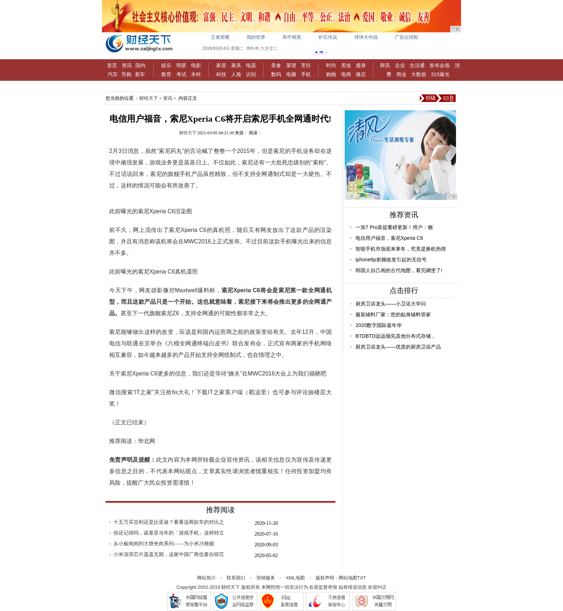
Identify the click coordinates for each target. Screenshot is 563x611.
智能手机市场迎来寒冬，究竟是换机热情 (400, 249)
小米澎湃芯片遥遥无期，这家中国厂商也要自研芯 (168, 554)
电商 (346, 74)
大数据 (418, 74)
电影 (196, 65)
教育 (166, 74)
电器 (251, 65)
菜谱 (291, 65)
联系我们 (236, 577)
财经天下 (148, 98)
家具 (236, 65)
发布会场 (439, 65)
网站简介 (206, 577)
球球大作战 (366, 37)
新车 (140, 74)
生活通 (417, 65)
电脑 (291, 74)
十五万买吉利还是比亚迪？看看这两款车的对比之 (168, 522)
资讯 (127, 65)
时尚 (331, 65)
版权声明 (325, 577)
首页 (112, 65)
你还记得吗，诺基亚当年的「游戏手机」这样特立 (168, 533)
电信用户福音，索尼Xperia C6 (389, 238)
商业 (401, 74)
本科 (196, 74)
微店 (361, 74)
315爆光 (440, 74)
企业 (400, 65)
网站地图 (348, 577)
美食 (276, 65)
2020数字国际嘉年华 (378, 325)
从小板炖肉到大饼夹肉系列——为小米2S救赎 (163, 543)
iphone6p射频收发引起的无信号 (391, 259)
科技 (221, 74)
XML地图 (295, 577)
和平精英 (292, 37)
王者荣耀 (220, 37)
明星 (181, 65)
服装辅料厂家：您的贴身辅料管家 (393, 314)
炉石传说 (327, 37)
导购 (126, 74)
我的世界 (256, 37)
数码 (276, 74)
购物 (331, 74)
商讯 (385, 65)
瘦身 (361, 65)
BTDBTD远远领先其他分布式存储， (395, 336)
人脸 (236, 74)
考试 (181, 74)
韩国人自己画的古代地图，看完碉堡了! (398, 270)
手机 (306, 74)
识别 (251, 74)
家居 (221, 65)
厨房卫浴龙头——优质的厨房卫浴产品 (398, 347)
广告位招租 (406, 37)
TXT (361, 577)
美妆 (346, 65)
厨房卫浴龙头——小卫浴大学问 (390, 304)
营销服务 (265, 577)
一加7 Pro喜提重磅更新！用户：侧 (394, 227)
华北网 (146, 441)
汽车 (113, 74)
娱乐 (166, 65)
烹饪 (306, 65)
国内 (140, 65)
